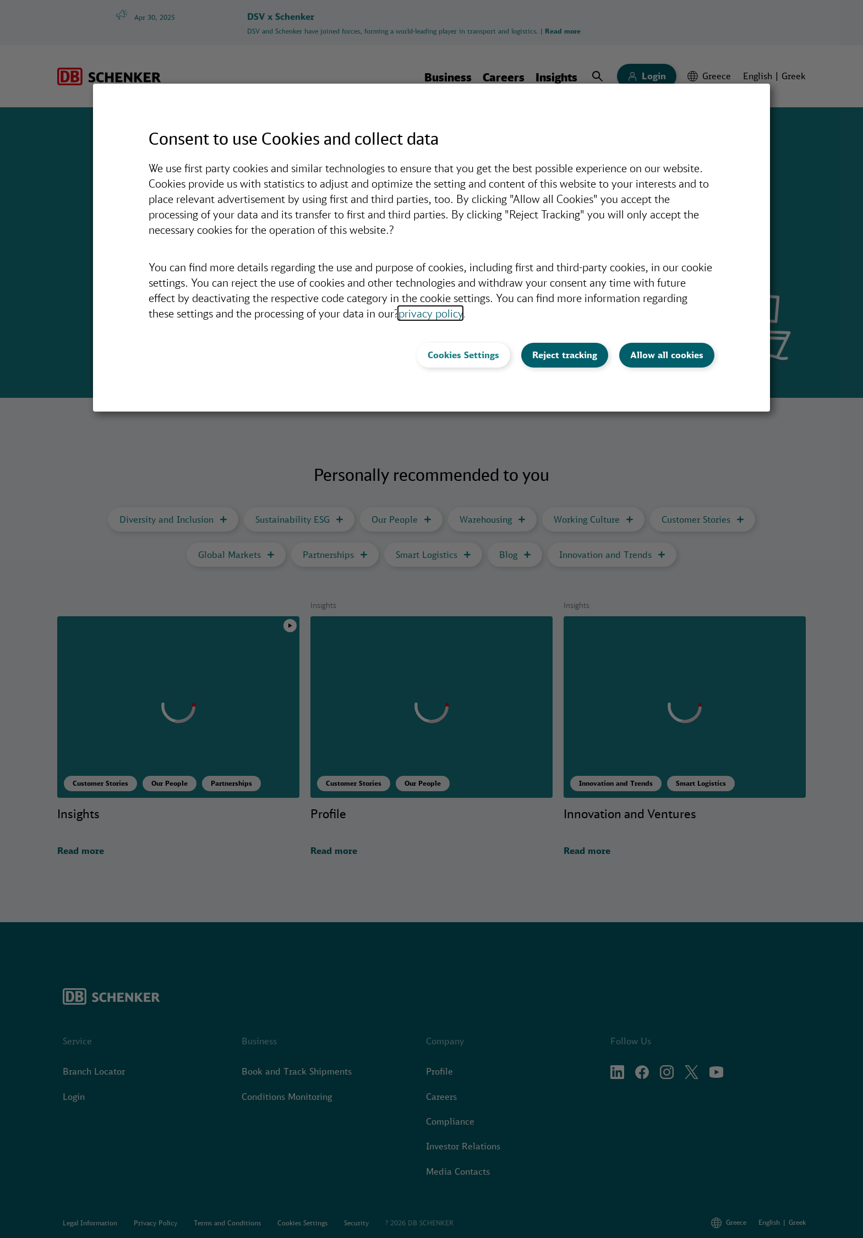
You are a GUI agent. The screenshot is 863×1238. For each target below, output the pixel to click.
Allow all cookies (666, 354)
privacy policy (430, 313)
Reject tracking (564, 354)
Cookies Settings (463, 354)
